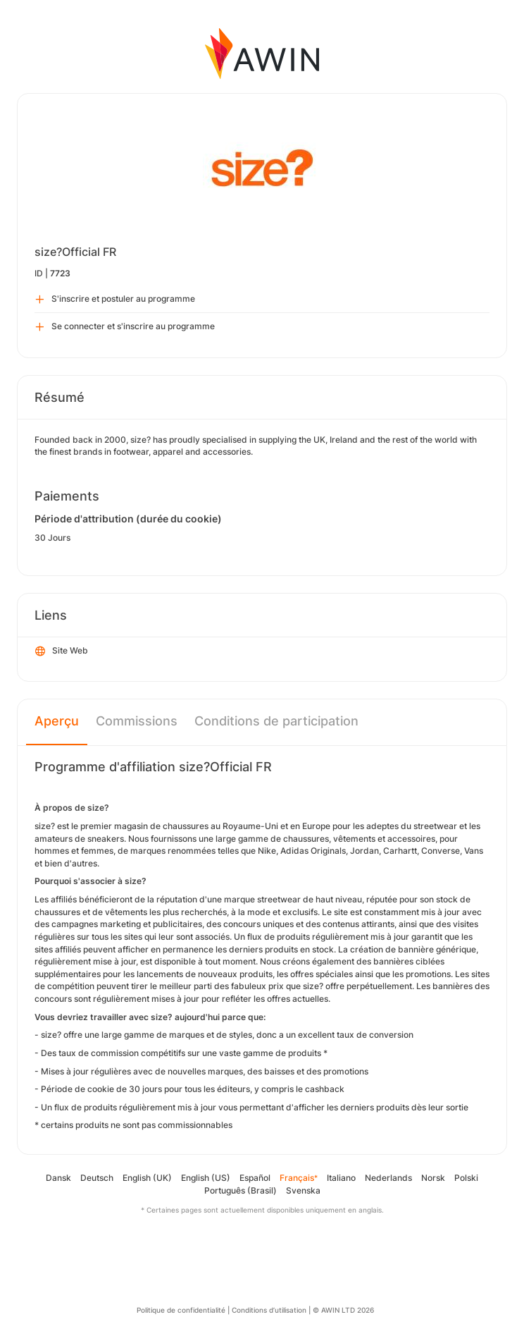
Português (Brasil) (240, 1190)
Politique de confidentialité (181, 1310)
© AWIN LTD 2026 (343, 1310)
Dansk (58, 1177)
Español (254, 1177)
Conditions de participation (276, 720)
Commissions (136, 720)
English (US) (205, 1177)
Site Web (61, 651)
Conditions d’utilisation (269, 1310)
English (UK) (147, 1177)
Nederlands (388, 1177)
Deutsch (96, 1177)
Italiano (341, 1177)
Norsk (433, 1177)
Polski (466, 1177)
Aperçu (57, 720)
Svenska (303, 1190)
